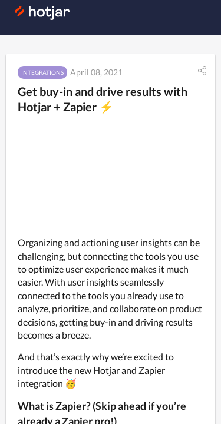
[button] (202, 71)
